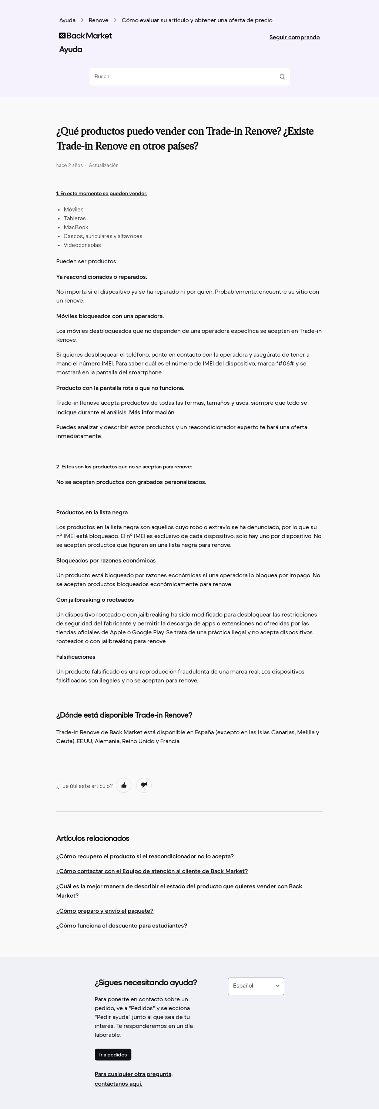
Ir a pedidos (113, 1054)
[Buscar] (187, 76)
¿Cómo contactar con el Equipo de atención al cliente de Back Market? (152, 871)
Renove (98, 20)
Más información (151, 412)
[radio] (123, 785)
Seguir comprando (294, 37)
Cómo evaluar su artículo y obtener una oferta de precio (197, 20)
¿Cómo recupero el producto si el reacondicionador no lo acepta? (145, 856)
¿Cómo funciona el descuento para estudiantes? (121, 925)
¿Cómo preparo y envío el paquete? (105, 910)
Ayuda (67, 20)
